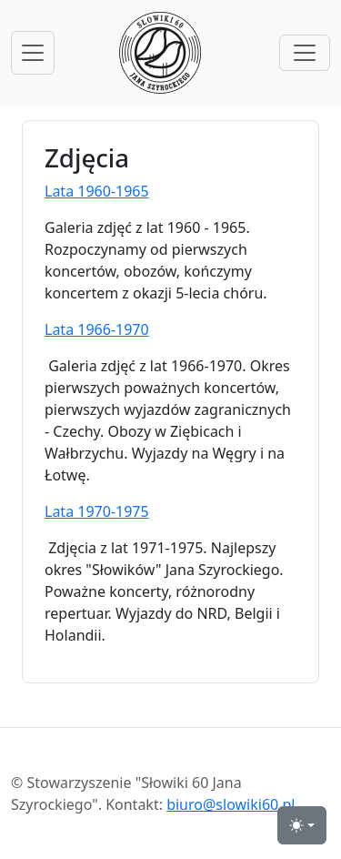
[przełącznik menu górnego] (304, 53)
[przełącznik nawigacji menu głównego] (33, 53)
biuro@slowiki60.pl (230, 804)
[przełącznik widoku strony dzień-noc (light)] (301, 825)
